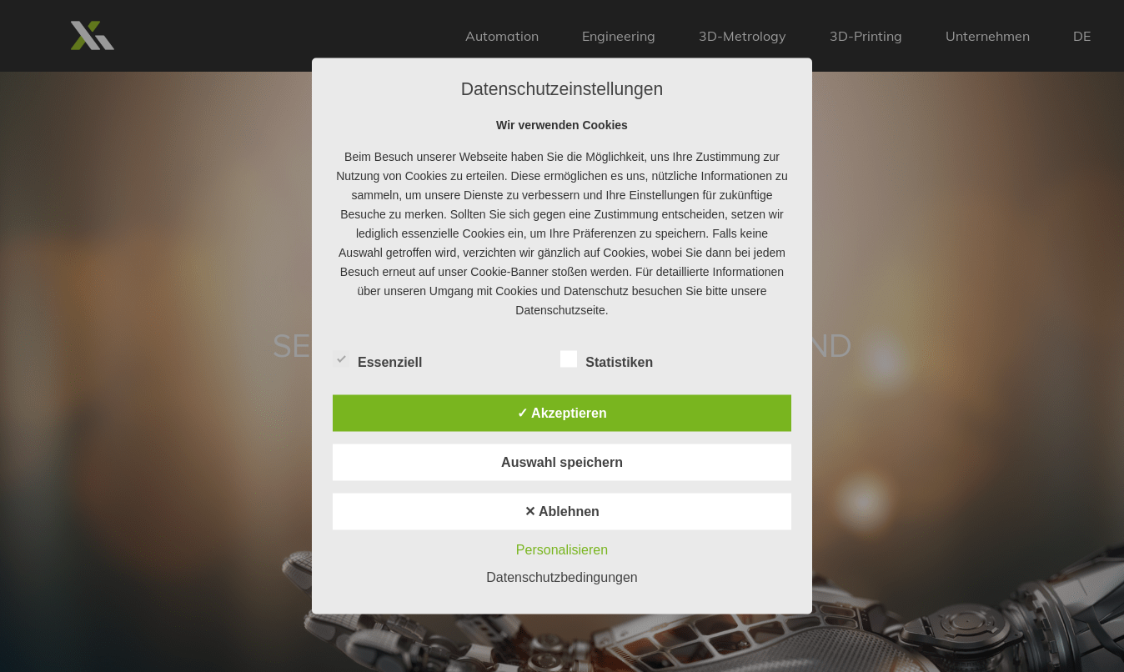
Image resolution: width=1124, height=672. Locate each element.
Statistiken (606, 360)
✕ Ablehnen (562, 511)
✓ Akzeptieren (562, 413)
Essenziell (377, 360)
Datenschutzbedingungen (561, 577)
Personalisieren (562, 550)
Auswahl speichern (562, 462)
